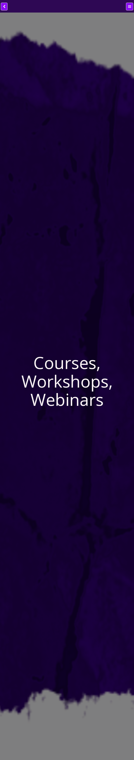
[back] (4, 6)
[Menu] (129, 6)
